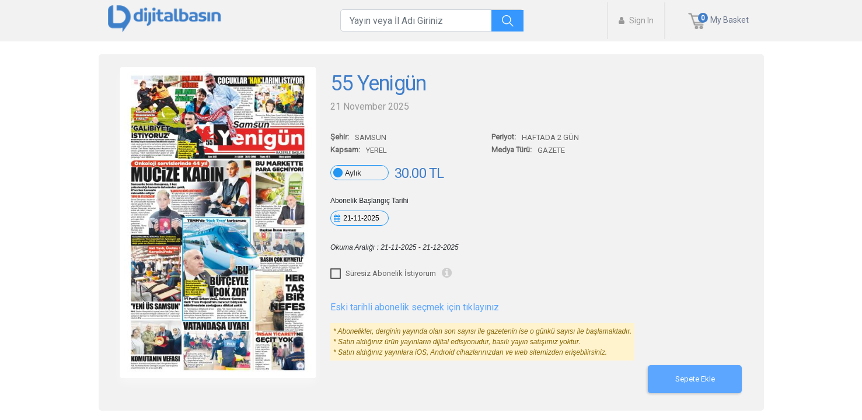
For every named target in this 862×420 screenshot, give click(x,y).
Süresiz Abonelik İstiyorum (391, 273)
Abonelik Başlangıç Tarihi (369, 201)
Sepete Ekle (695, 378)
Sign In (636, 20)
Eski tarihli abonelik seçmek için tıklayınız (414, 307)
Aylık (353, 173)
